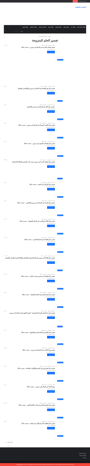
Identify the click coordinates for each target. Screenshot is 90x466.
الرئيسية (49, 36)
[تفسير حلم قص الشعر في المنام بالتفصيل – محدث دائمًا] (71, 300)
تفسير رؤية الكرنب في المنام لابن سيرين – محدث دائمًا (38, 350)
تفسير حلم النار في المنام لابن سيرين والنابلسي (41, 107)
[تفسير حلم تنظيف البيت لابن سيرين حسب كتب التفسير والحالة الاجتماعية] (71, 169)
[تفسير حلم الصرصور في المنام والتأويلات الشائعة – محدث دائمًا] (71, 374)
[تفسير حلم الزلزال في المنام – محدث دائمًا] (71, 190)
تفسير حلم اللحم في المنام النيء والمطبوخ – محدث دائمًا (38, 332)
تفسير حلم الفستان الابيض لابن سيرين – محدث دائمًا (39, 143)
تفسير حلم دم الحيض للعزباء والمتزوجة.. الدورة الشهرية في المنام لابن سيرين (32, 313)
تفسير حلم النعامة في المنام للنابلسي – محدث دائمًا (39, 239)
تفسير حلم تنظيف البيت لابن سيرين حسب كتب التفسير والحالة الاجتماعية (33, 162)
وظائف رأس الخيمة (42, 27)
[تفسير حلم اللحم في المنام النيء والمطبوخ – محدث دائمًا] (71, 338)
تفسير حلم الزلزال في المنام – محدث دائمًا (42, 184)
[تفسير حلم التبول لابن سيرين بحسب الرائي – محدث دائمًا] (71, 282)
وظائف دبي (73, 27)
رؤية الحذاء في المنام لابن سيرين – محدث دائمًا (41, 387)
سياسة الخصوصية (82, 453)
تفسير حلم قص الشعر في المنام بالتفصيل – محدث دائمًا (38, 294)
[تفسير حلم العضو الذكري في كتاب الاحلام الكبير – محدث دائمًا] (71, 410)
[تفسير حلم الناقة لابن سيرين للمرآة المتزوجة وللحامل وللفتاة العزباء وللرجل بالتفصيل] (71, 263)
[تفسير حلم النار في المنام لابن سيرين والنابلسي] (71, 112)
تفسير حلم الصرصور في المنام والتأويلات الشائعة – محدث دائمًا (36, 368)
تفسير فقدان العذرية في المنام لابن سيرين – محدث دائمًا (38, 47)
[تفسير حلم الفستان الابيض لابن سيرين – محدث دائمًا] (71, 149)
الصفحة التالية (9, 442)
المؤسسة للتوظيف (51, 45)
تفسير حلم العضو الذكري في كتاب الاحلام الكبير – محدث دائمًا (37, 405)
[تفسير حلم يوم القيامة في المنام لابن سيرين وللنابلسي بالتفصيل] (71, 94)
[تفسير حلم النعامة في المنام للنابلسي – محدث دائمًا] (71, 245)
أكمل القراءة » (51, 52)
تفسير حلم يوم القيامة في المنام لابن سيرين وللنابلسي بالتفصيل (36, 88)
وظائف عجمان (50, 27)
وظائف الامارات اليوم (81, 27)
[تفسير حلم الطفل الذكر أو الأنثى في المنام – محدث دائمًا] (71, 429)
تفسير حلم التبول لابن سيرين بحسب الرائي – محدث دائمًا (38, 276)
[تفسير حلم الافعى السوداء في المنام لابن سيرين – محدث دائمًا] (71, 130)
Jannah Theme (19, 464)
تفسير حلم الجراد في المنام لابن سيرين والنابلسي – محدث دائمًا (36, 203)
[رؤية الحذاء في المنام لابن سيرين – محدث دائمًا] (71, 392)
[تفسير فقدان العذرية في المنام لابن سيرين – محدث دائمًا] (71, 53)
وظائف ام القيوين (33, 27)
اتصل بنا (84, 457)
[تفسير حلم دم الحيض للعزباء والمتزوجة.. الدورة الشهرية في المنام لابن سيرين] (71, 319)
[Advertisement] (31, 14)
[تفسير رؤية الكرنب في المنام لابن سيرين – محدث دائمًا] (71, 355)
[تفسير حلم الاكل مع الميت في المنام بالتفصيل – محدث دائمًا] (71, 226)
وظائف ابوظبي (66, 27)
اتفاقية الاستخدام (82, 455)
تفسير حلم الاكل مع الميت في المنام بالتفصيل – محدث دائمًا (37, 221)
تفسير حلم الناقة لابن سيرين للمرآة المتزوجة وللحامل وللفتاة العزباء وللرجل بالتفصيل (30, 258)
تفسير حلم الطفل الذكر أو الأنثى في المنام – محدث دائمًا (38, 423)
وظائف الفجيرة (25, 27)
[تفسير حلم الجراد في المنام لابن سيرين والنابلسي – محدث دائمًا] (71, 208)
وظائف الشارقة (58, 27)
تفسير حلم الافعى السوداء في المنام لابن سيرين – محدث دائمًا (36, 125)
